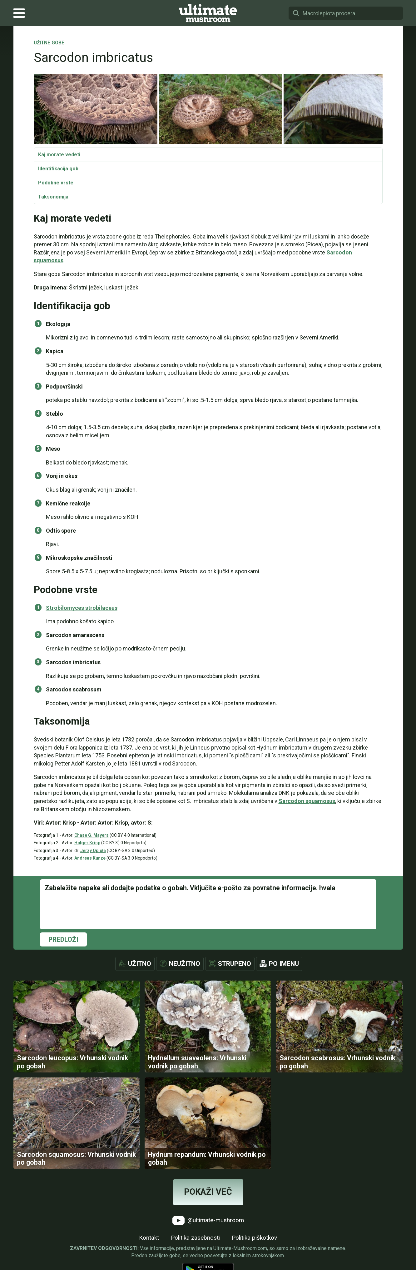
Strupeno (234, 963)
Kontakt (149, 1238)
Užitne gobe (49, 43)
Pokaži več (208, 1193)
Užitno (139, 963)
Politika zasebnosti (195, 1238)
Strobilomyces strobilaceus (81, 608)
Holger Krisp (87, 842)
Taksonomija (53, 197)
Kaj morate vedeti (59, 155)
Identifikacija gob (58, 169)
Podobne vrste (55, 183)
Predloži (63, 939)
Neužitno (184, 963)
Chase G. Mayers (91, 835)
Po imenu (284, 963)
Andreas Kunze (90, 858)
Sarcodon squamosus (307, 801)
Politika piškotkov (254, 1238)
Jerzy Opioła (93, 850)
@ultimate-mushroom (208, 1221)
